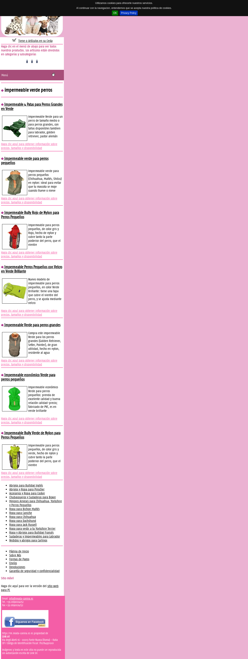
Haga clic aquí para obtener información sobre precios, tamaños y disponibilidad (29, 146)
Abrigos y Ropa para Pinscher (27, 489)
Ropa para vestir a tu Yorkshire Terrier (32, 529)
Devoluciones (17, 567)
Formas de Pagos (19, 559)
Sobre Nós (15, 555)
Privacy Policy (128, 13)
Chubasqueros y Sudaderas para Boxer (32, 497)
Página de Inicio (19, 551)
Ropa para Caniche (20, 513)
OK (115, 13)
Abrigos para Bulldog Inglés (26, 485)
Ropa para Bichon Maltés (24, 509)
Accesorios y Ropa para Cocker (27, 493)
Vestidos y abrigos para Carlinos (28, 540)
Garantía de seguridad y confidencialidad (34, 571)
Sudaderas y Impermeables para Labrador (34, 536)
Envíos (13, 563)
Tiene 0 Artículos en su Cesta (35, 41)
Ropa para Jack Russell (23, 525)
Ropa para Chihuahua (22, 517)
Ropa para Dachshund (22, 521)
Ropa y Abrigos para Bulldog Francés (31, 532)
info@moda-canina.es (21, 598)
